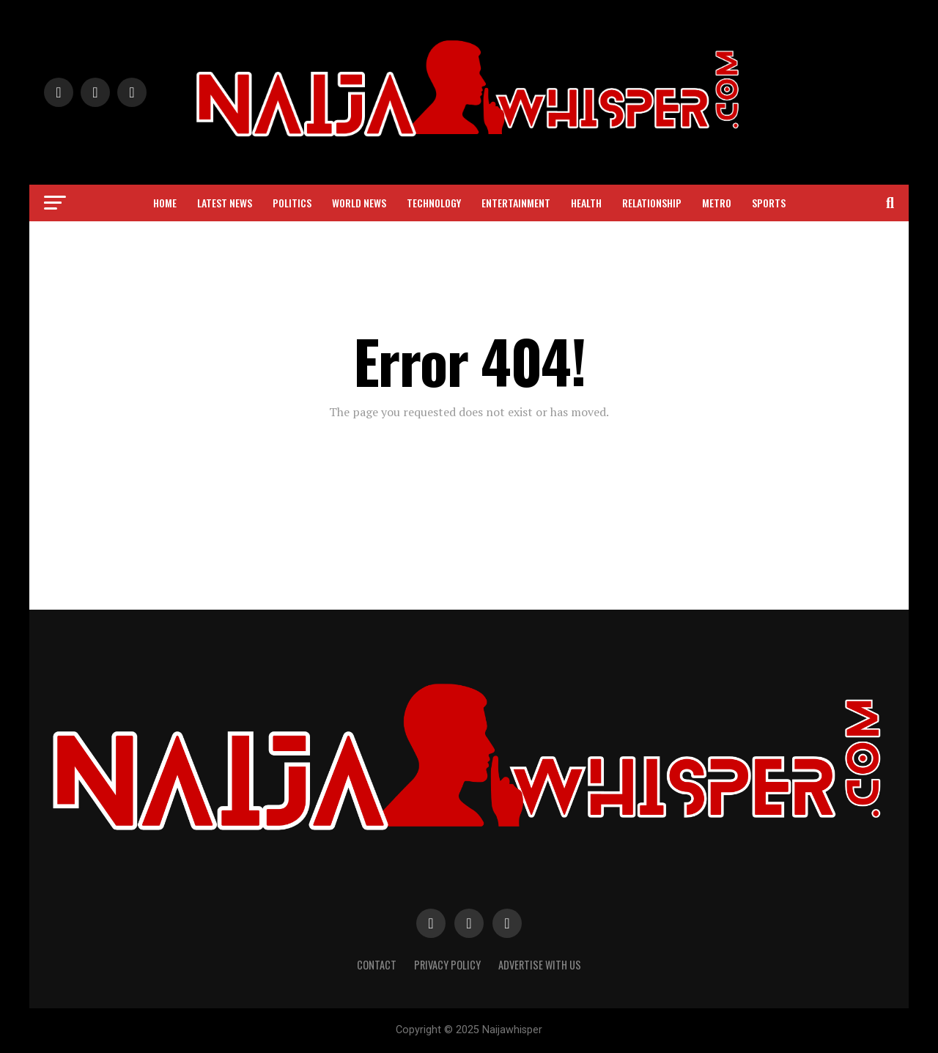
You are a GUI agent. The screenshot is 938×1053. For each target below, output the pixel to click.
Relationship (652, 202)
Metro (716, 202)
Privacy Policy (447, 964)
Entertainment (515, 202)
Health (586, 202)
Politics (292, 202)
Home (165, 202)
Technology (434, 202)
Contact (376, 964)
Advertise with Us (539, 964)
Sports (769, 202)
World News (359, 202)
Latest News (224, 202)
